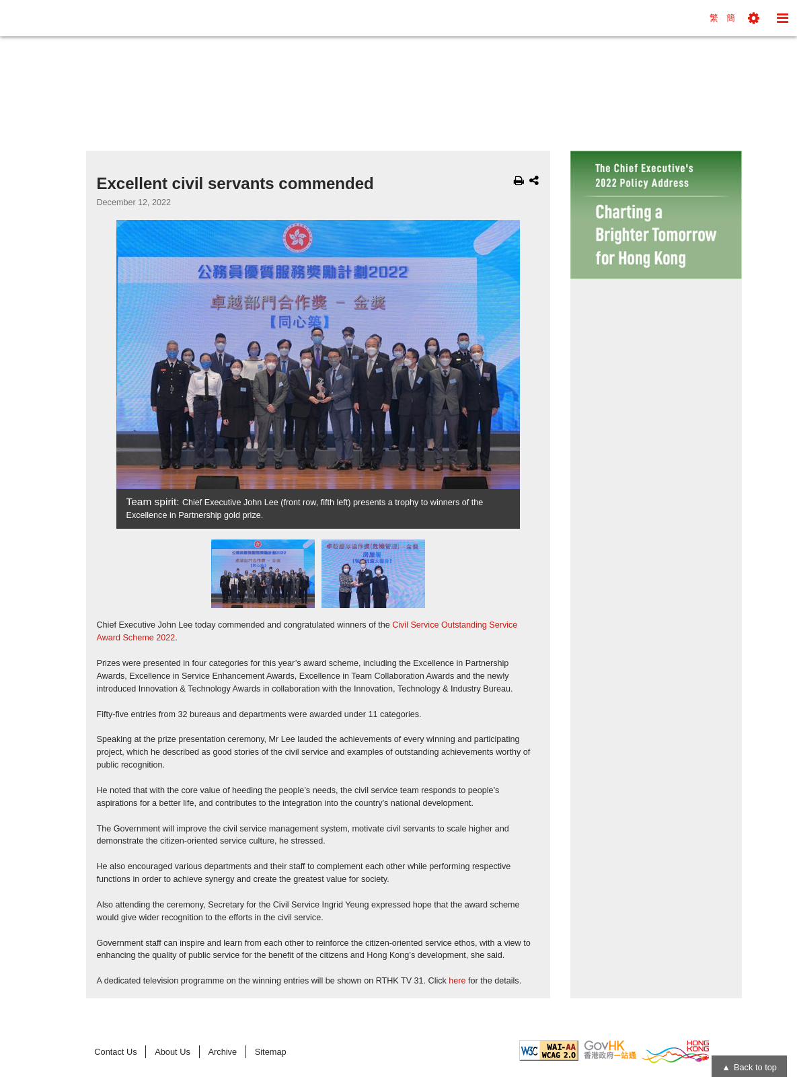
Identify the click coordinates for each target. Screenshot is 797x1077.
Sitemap (271, 1052)
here (457, 981)
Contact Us (115, 1052)
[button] (753, 18)
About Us (172, 1052)
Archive (222, 1052)
